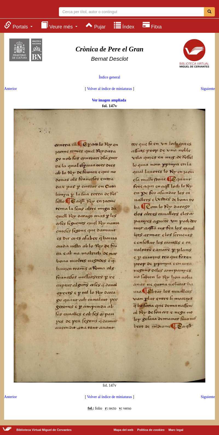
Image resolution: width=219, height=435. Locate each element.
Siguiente (208, 89)
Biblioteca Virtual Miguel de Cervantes (26, 10)
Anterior (10, 89)
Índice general (109, 77)
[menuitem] (18, 25)
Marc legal (175, 429)
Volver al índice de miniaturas (109, 89)
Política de (151, 429)
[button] (18, 25)
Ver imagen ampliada (109, 100)
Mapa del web (123, 429)
